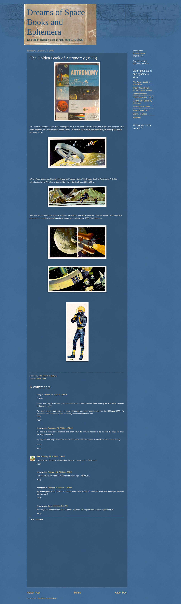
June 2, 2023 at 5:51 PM (58, 506)
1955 (44, 379)
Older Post (121, 592)
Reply (39, 420)
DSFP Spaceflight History (143, 97)
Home (77, 592)
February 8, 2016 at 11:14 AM (60, 488)
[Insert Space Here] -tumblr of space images (142, 89)
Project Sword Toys (140, 110)
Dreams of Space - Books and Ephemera (58, 22)
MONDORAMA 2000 (141, 107)
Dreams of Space (140, 114)
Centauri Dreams (140, 94)
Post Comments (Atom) (47, 598)
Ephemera (137, 117)
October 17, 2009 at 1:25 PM (55, 395)
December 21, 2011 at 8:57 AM (60, 428)
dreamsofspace (139, 53)
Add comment (37, 519)
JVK (38, 456)
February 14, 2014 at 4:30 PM (60, 472)
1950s (38, 379)
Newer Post (33, 592)
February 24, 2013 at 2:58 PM (53, 456)
